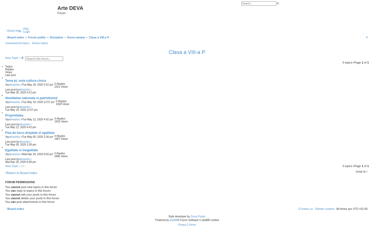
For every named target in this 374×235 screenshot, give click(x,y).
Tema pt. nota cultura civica (25, 80)
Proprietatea (14, 115)
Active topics (40, 43)
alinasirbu (14, 84)
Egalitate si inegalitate (21, 150)
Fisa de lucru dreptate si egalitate (30, 133)
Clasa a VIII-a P (187, 52)
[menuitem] (26, 28)
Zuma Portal (198, 216)
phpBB (173, 220)
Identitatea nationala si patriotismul (31, 98)
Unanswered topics (17, 43)
